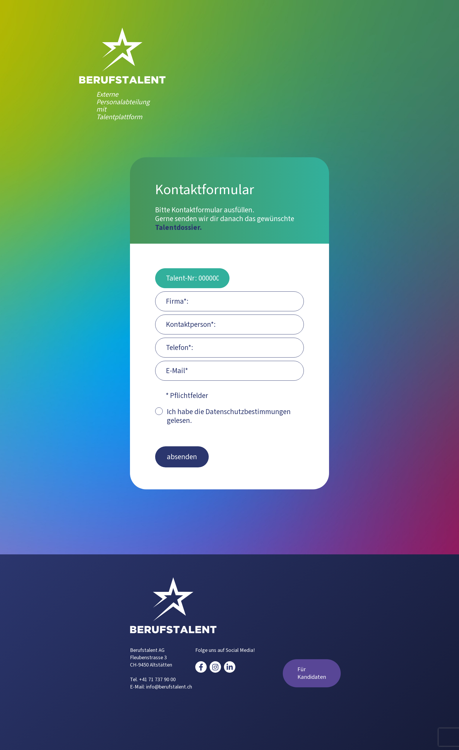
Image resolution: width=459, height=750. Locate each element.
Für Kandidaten (311, 673)
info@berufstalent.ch (169, 687)
